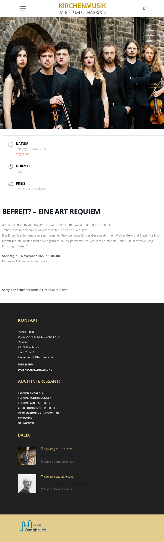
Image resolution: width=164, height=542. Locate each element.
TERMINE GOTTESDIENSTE (34, 403)
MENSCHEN (25, 418)
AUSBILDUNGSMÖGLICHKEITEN (37, 408)
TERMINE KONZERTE (30, 392)
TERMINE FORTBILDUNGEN (34, 398)
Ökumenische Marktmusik (63, 456)
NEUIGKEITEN (26, 423)
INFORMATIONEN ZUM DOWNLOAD (40, 413)
